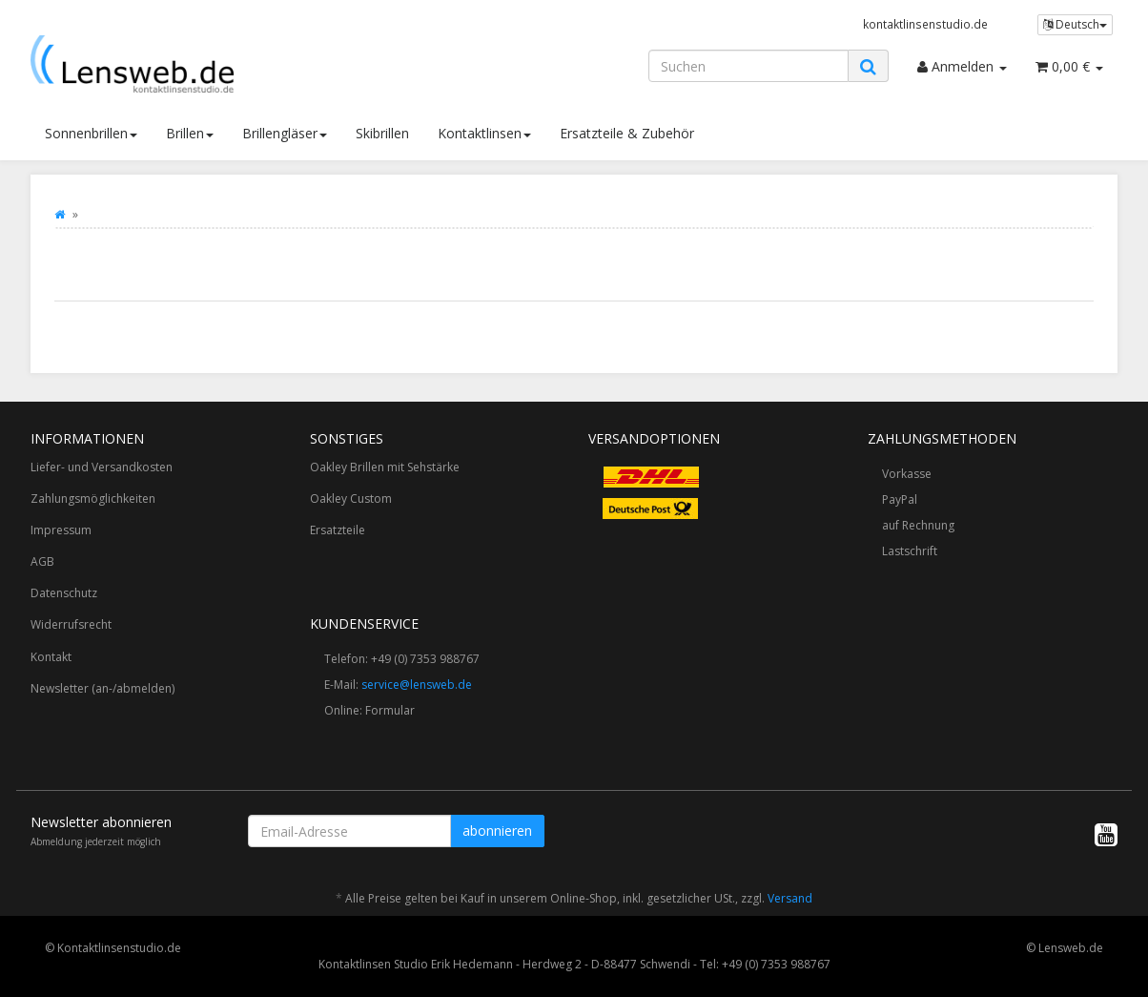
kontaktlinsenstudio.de (925, 23)
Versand (790, 898)
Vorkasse (907, 474)
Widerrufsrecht (71, 624)
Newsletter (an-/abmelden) (102, 688)
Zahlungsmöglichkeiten (93, 498)
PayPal (899, 499)
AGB (42, 561)
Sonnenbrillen (91, 133)
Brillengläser (284, 133)
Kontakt (51, 657)
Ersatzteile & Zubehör (627, 133)
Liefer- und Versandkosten (102, 467)
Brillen (190, 133)
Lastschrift (909, 551)
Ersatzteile (337, 530)
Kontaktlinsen (484, 133)
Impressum (61, 530)
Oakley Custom (351, 498)
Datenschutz (64, 593)
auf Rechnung (918, 525)
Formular (390, 710)
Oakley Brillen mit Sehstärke (385, 467)
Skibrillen (382, 133)
